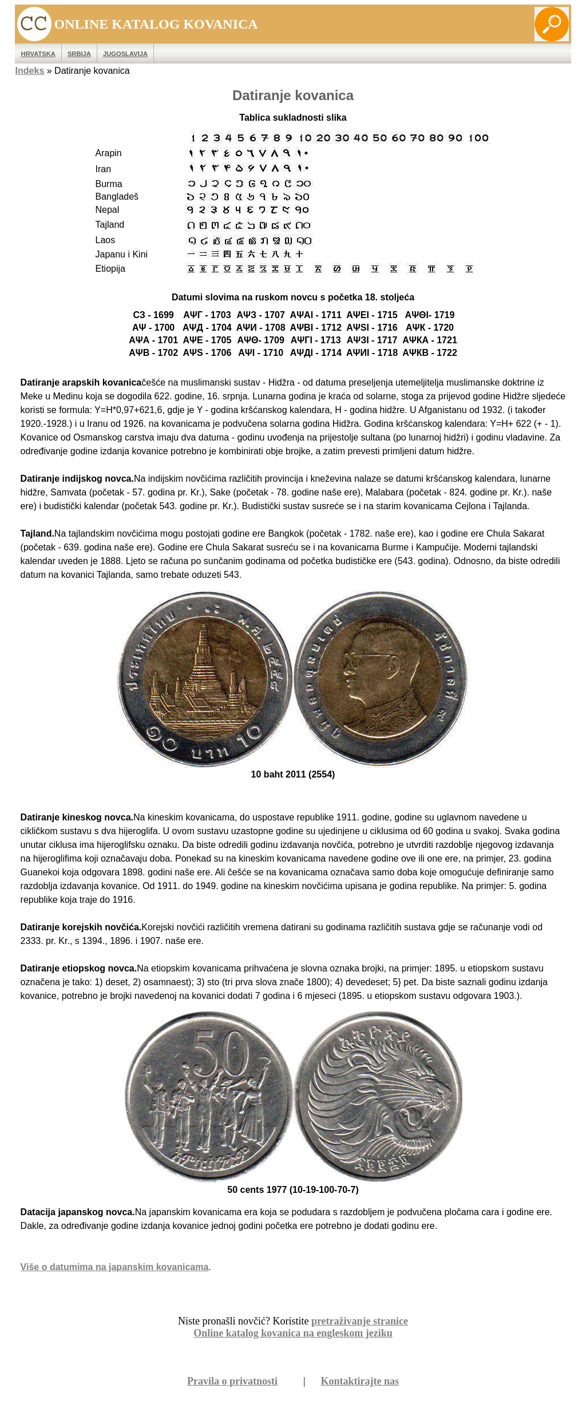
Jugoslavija (125, 53)
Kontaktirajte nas (360, 1381)
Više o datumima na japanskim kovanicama (115, 1267)
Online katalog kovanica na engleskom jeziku (293, 1333)
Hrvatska (38, 53)
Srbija (79, 53)
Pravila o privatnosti (232, 1381)
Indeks (30, 71)
